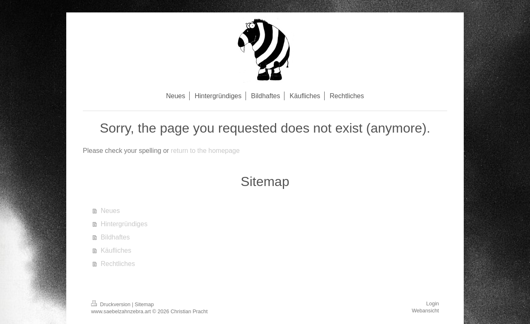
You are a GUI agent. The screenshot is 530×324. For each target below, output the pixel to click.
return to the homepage (205, 150)
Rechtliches (118, 263)
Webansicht (425, 311)
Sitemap (144, 304)
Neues (110, 210)
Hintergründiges (124, 223)
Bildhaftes (115, 237)
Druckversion (111, 304)
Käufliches (116, 250)
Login (432, 304)
